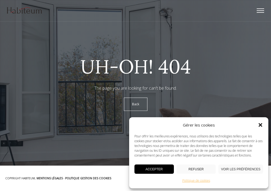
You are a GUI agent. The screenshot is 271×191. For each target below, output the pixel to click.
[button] (260, 125)
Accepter (154, 169)
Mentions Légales (50, 178)
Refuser (196, 169)
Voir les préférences (240, 169)
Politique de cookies (196, 180)
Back (135, 104)
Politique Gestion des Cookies (88, 178)
